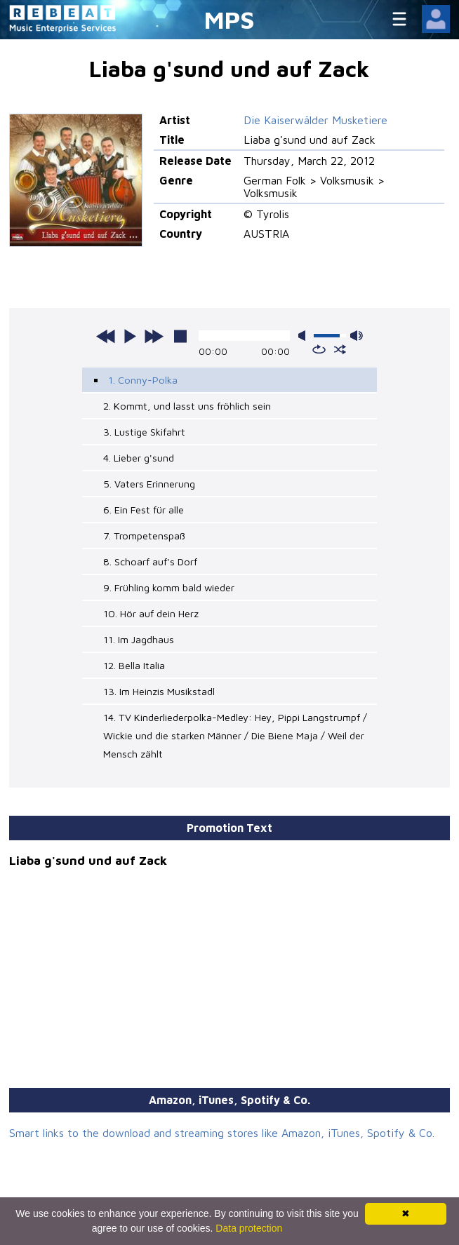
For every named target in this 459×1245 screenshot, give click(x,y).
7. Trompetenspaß (144, 535)
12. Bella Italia (134, 665)
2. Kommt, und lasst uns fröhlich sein (187, 406)
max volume (356, 335)
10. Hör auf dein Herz (151, 613)
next (154, 336)
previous (106, 336)
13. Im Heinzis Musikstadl (159, 691)
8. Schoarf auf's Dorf (150, 561)
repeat (319, 349)
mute (304, 335)
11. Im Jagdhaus (138, 639)
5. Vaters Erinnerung (149, 484)
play (130, 336)
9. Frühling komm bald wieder (168, 587)
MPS (229, 19)
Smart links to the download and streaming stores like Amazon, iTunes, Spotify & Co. (221, 1132)
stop (180, 336)
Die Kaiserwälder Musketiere (315, 120)
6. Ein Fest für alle (143, 510)
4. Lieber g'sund (138, 458)
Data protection (248, 1228)
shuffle (340, 349)
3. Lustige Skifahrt (144, 432)
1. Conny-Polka (143, 380)
